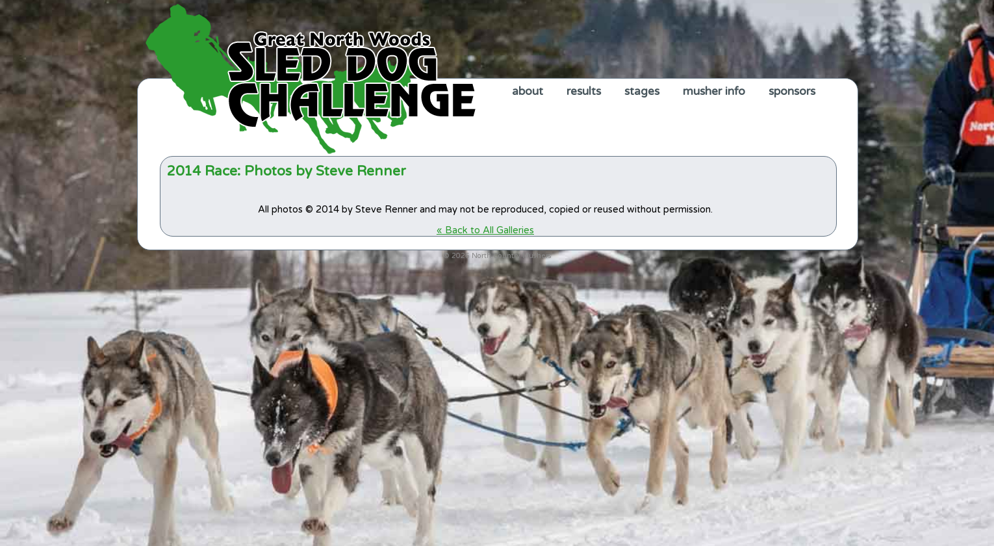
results (584, 91)
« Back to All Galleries (485, 230)
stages (641, 91)
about (527, 91)
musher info (714, 91)
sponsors (792, 91)
